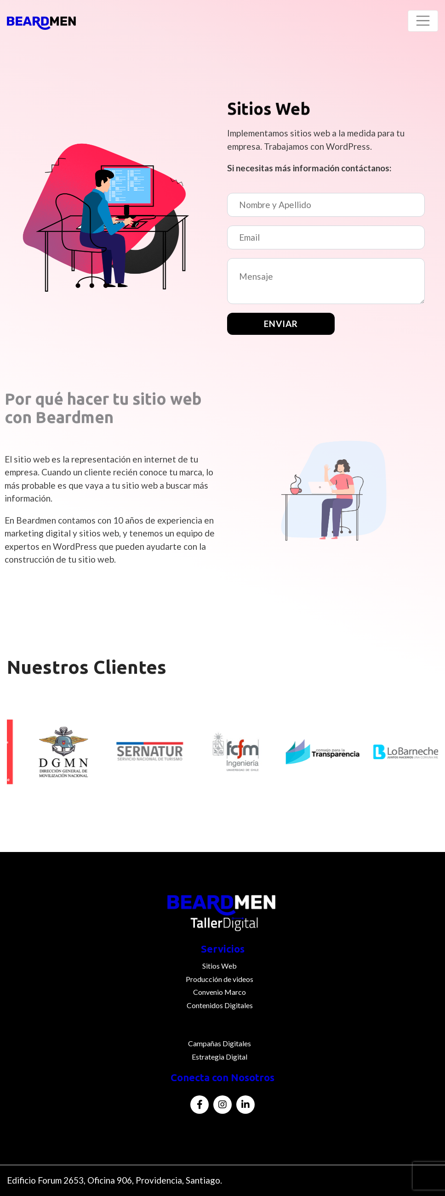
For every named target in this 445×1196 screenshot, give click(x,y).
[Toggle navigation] (423, 21)
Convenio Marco (219, 991)
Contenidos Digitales (220, 1005)
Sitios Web (219, 965)
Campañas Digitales (219, 1043)
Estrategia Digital (219, 1056)
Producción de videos (219, 979)
